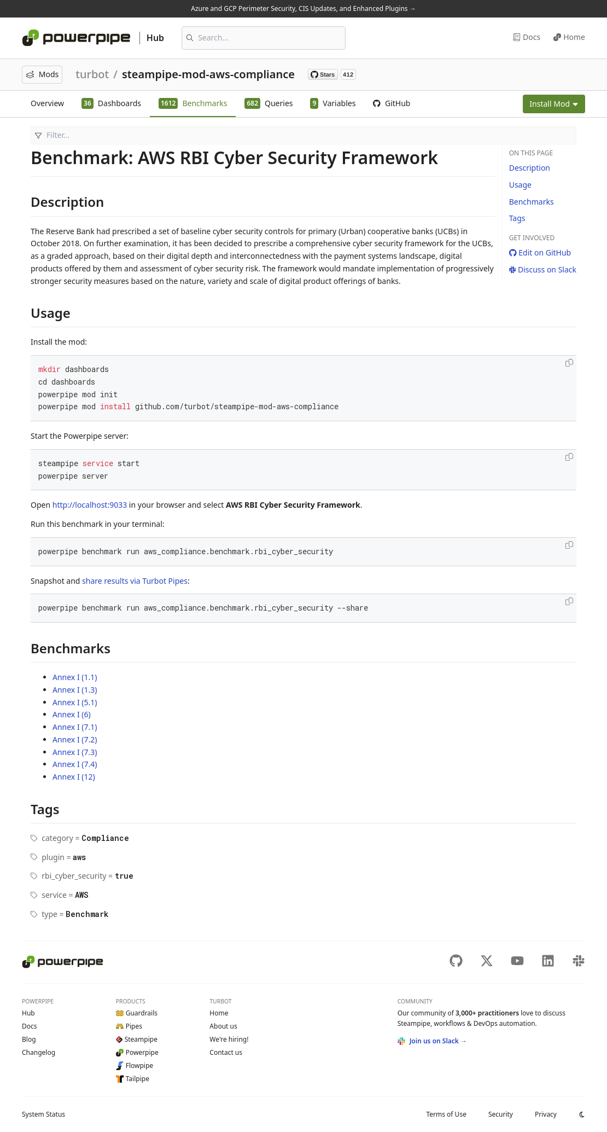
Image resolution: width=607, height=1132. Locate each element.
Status (43, 1114)
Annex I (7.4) (74, 764)
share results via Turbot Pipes (135, 581)
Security (500, 1114)
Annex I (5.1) (74, 702)
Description (529, 167)
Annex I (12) (73, 776)
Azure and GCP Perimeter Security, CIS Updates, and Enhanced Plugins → (303, 8)
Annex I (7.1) (74, 727)
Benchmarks (531, 201)
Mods (42, 74)
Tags (517, 218)
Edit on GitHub (540, 252)
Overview (47, 103)
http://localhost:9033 (89, 505)
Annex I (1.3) (74, 689)
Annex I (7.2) (74, 739)
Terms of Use (446, 1114)
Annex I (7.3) (74, 752)
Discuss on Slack (542, 269)
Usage (520, 184)
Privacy (546, 1114)
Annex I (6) (71, 714)
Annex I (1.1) (74, 677)
